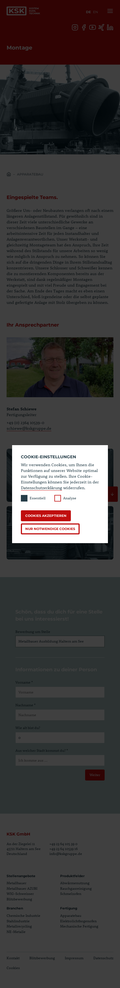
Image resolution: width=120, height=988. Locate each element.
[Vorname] (60, 692)
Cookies (13, 967)
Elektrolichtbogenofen (78, 920)
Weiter (95, 774)
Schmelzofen (70, 893)
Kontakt (13, 957)
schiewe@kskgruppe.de (29, 428)
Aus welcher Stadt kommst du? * (41, 750)
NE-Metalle (16, 931)
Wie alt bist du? (27, 727)
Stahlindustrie (18, 920)
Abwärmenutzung (75, 882)
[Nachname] (60, 715)
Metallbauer (16, 882)
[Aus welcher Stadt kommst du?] (60, 760)
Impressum (74, 957)
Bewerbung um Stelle (32, 631)
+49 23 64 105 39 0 (63, 843)
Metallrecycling (19, 926)
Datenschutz (103, 957)
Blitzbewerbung (19, 899)
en (95, 12)
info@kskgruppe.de (65, 853)
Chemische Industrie (23, 915)
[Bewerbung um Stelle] (60, 641)
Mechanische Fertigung (79, 926)
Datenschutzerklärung (41, 487)
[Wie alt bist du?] (60, 738)
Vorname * (24, 682)
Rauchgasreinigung (76, 888)
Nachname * (25, 704)
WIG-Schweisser (20, 893)
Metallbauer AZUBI (22, 888)
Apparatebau (30, 174)
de (88, 12)
